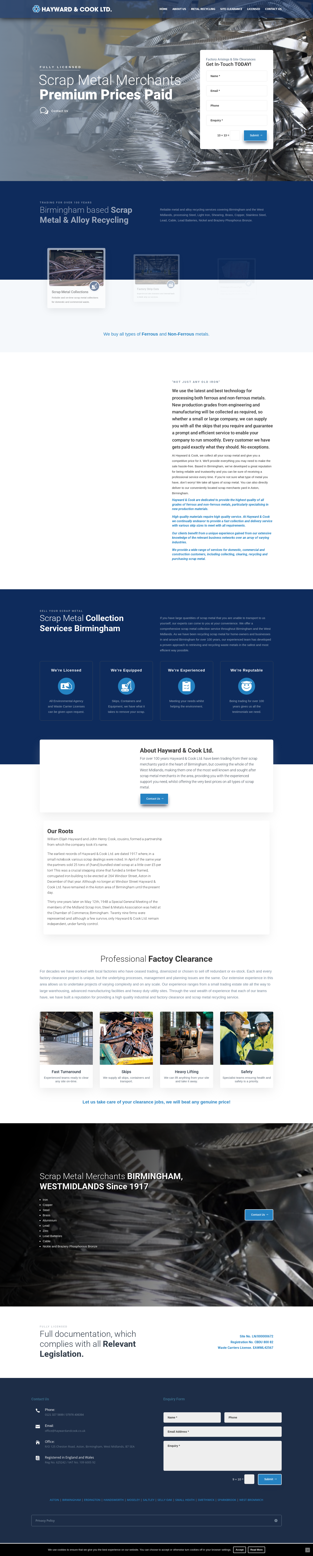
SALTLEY (148, 1500)
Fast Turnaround (66, 1071)
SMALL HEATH (185, 1500)
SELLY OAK (164, 1500)
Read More (256, 1549)
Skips (126, 1071)
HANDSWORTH (114, 1500)
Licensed (253, 9)
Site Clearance (231, 9)
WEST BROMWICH (251, 1500)
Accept (240, 1549)
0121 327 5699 (54, 1414)
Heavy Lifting (186, 1071)
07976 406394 (75, 1414)
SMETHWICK (206, 1500)
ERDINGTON (92, 1500)
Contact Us (273, 9)
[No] (307, 1550)
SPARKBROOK (227, 1500)
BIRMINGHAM (71, 1500)
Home (163, 9)
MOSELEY (133, 1500)
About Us (179, 9)
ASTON (54, 1500)
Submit (254, 135)
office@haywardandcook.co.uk (65, 1431)
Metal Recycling (203, 9)
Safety (247, 1071)
